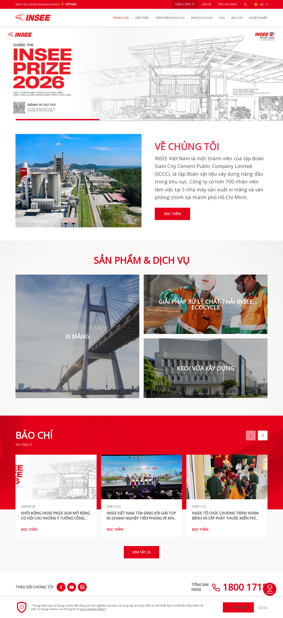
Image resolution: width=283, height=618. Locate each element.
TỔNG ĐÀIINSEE (199, 587)
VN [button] (258, 4)
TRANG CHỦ (120, 18)
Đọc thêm (172, 214)
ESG (222, 18)
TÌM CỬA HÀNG (227, 4)
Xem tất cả (141, 552)
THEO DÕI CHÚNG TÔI (34, 587)
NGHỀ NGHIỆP (258, 18)
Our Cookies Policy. (93, 609)
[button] (245, 4)
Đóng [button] (263, 607)
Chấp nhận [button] (238, 607)
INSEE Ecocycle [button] (202, 18)
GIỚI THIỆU (142, 18)
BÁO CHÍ (236, 18)
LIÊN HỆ (206, 4)
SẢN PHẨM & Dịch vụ (170, 18)
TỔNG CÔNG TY (185, 4)
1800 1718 (240, 587)
